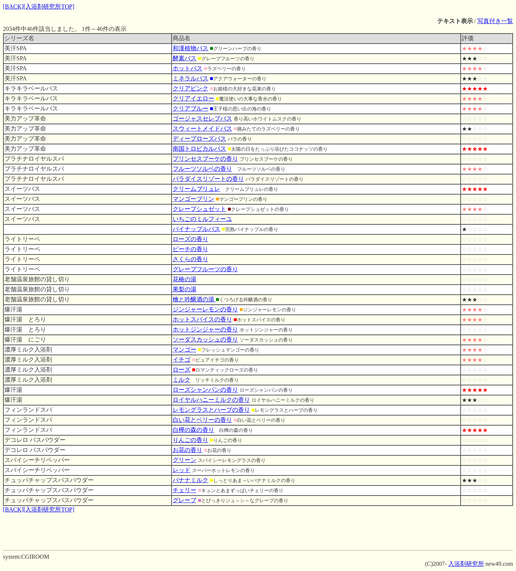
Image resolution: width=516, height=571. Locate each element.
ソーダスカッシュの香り (205, 339)
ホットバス (187, 68)
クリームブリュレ (196, 189)
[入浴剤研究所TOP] (48, 6)
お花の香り (187, 450)
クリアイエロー (193, 98)
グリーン (184, 460)
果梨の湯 (184, 289)
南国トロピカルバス (199, 148)
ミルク (181, 379)
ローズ (181, 369)
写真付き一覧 (495, 21)
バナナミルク (190, 480)
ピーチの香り (190, 249)
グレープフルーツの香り (205, 269)
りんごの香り (190, 440)
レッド (181, 470)
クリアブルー (190, 108)
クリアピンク (190, 88)
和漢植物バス (190, 48)
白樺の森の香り (193, 430)
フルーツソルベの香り (202, 169)
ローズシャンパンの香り (205, 389)
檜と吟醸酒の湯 (194, 299)
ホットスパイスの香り (202, 319)
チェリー (184, 490)
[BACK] (13, 6)
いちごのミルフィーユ (202, 219)
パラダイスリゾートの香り (208, 179)
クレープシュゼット (199, 209)
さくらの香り (190, 259)
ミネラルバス (190, 78)
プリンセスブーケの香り (205, 158)
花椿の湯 (184, 279)
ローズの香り (190, 239)
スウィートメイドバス (202, 128)
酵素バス (184, 58)
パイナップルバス (196, 229)
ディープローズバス (199, 138)
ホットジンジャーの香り (205, 329)
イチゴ (181, 359)
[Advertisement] (258, 530)
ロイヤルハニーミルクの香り (211, 400)
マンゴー (184, 349)
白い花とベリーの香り (202, 420)
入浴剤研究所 (466, 564)
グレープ (184, 500)
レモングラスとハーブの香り (211, 410)
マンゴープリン (193, 199)
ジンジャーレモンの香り (205, 309)
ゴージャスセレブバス (202, 118)
